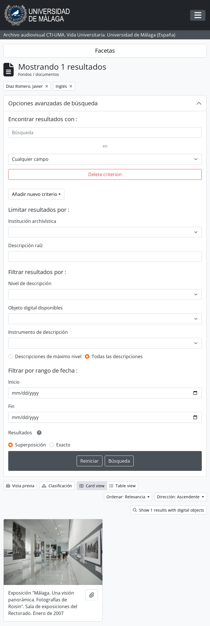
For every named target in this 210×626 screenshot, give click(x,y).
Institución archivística (32, 221)
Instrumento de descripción (38, 332)
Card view (91, 485)
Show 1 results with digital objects (168, 510)
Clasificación (57, 485)
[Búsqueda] (105, 132)
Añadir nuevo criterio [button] (34, 194)
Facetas (105, 50)
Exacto (63, 445)
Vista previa (20, 485)
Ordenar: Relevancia (126, 496)
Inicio (14, 382)
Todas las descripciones (117, 356)
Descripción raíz (25, 245)
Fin (11, 406)
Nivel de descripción (29, 283)
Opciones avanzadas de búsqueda (53, 103)
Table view (122, 485)
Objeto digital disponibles (35, 308)
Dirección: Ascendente (179, 496)
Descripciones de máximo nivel (48, 356)
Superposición (30, 445)
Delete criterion (105, 174)
